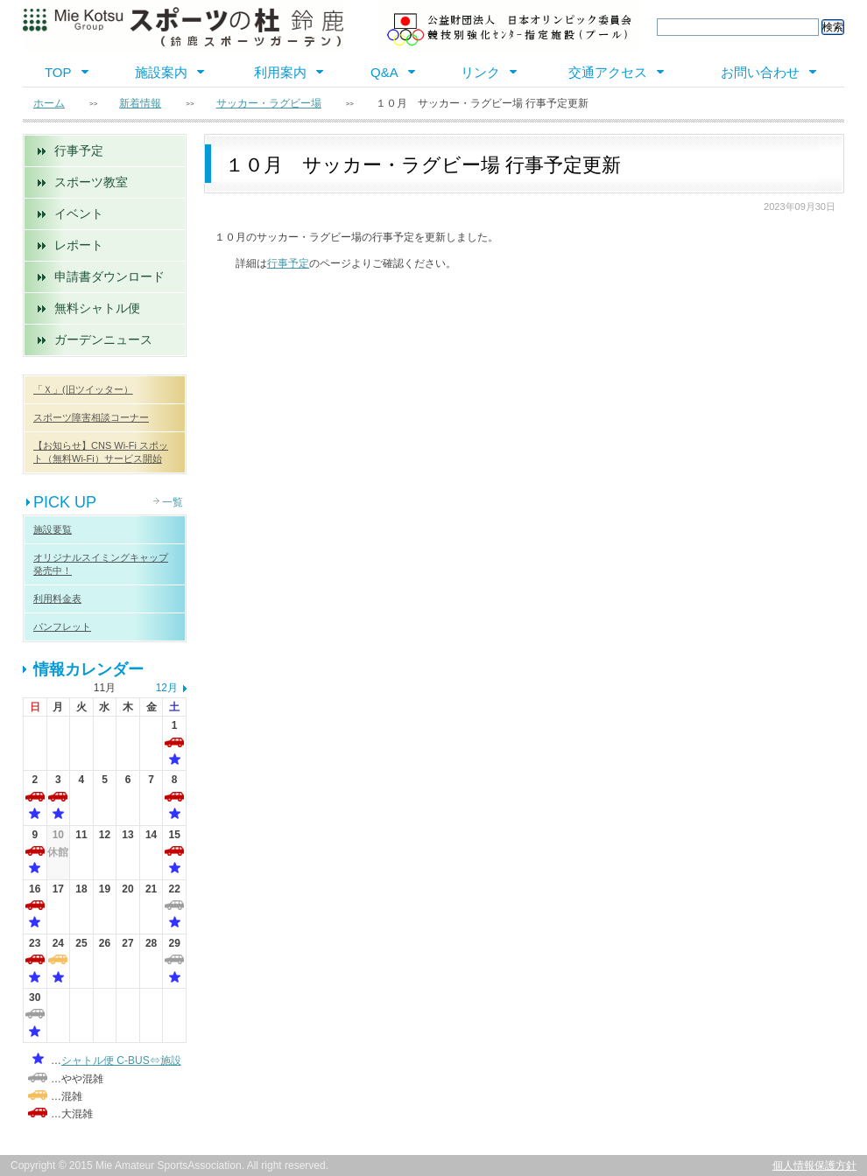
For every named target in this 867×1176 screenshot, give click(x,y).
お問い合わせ (760, 72)
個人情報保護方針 (814, 1165)
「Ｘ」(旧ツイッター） (83, 389)
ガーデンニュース (103, 339)
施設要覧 (52, 529)
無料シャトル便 (97, 308)
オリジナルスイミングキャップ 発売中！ (100, 564)
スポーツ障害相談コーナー (91, 417)
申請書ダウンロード (109, 277)
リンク (480, 72)
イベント (78, 213)
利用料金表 (57, 598)
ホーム (49, 103)
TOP (58, 72)
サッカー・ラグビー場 (268, 103)
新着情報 (140, 103)
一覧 (172, 502)
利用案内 (280, 72)
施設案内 (161, 72)
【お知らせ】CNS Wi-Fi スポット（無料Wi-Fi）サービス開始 (100, 452)
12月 (167, 688)
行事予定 (78, 151)
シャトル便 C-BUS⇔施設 (121, 1060)
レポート (78, 245)
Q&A (384, 72)
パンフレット (62, 626)
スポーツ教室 (91, 182)
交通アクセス (607, 72)
